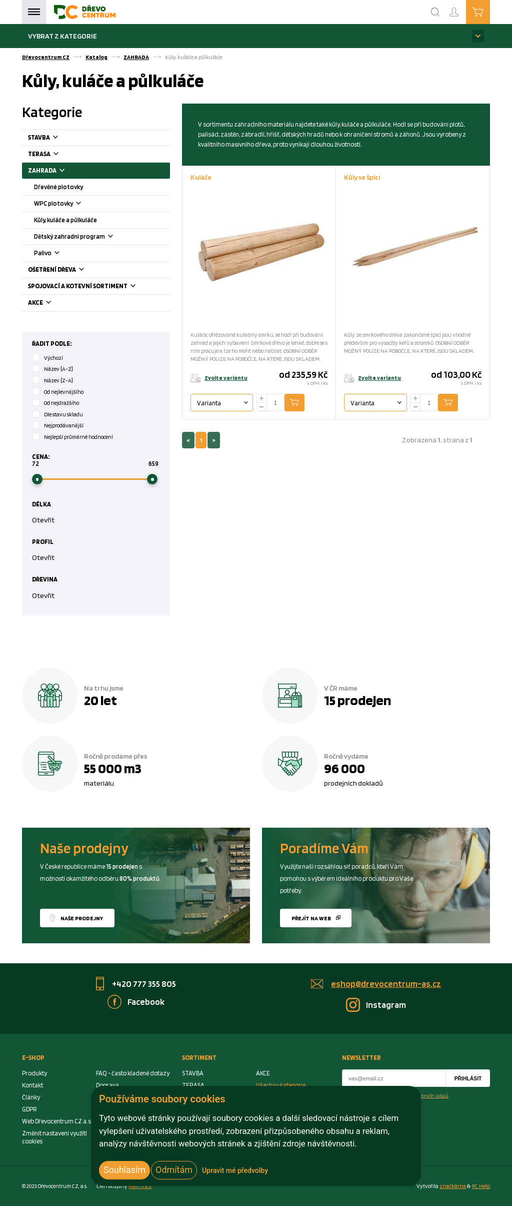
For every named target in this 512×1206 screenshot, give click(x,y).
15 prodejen (357, 700)
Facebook (146, 1001)
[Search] (435, 12)
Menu (34, 12)
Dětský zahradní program (86, 237)
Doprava (107, 1085)
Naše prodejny (81, 918)
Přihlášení (462, 8)
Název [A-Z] (58, 368)
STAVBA (55, 138)
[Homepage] (85, 12)
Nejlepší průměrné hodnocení (78, 436)
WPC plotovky (70, 204)
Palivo (59, 254)
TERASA (56, 155)
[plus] (262, 398)
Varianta (209, 403)
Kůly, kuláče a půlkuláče (65, 220)
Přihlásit (468, 1078)
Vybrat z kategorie (62, 36)
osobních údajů (431, 1095)
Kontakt (32, 1085)
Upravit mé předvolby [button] (235, 1170)
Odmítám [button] (174, 1169)
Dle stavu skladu (63, 414)
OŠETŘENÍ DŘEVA (68, 270)
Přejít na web (311, 918)
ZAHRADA (136, 57)
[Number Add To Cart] (275, 402)
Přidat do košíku (302, 402)
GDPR (29, 1109)
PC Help (481, 1185)
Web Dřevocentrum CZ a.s (56, 1121)
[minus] (262, 407)
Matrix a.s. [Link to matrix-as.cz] (140, 1185)
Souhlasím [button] (125, 1169)
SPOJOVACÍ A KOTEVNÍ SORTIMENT (94, 287)
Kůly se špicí (362, 177)
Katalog (97, 57)
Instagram (386, 1004)
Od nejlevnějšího (64, 391)
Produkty (34, 1073)
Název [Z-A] (58, 380)
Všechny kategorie (281, 1085)
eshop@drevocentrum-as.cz (386, 983)
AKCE (52, 303)
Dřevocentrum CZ (46, 57)
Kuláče (201, 177)
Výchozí (53, 357)
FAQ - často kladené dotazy (133, 1073)
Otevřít (43, 519)
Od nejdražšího (61, 402)
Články (31, 1097)
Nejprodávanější (64, 425)
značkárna (453, 1185)
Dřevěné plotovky (58, 187)
